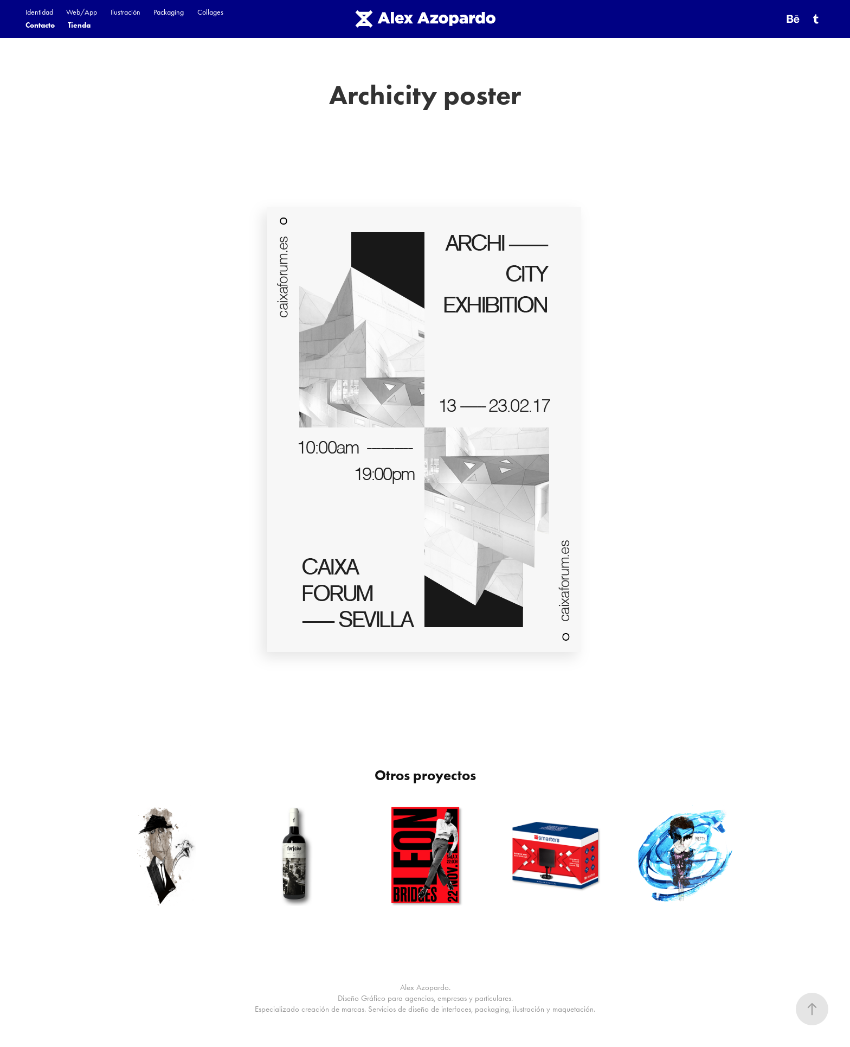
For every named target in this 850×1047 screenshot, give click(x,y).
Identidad (39, 12)
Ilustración (125, 12)
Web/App (81, 12)
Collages (210, 12)
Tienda (79, 25)
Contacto (40, 25)
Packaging (168, 12)
